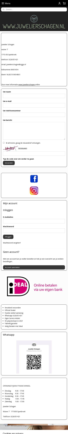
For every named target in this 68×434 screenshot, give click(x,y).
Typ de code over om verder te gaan (18, 159)
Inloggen (8, 237)
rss (38, 426)
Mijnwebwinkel (34, 430)
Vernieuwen (22, 148)
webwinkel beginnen (47, 426)
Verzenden (9, 163)
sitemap (33, 426)
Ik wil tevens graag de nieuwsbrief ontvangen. (23, 143)
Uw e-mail (7, 101)
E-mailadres (8, 217)
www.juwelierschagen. (26, 84)
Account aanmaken (12, 267)
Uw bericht (7, 120)
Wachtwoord (8, 226)
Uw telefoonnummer (12, 111)
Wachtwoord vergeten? (12, 243)
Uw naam (7, 92)
